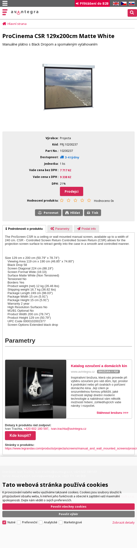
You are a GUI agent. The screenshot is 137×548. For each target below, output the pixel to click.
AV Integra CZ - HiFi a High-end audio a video (25, 12)
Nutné (12, 522)
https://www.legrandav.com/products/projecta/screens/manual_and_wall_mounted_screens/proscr (71, 448)
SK (131, 3)
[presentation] (24, 228)
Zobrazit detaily (123, 522)
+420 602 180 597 (36, 428)
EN (115, 3)
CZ (123, 3)
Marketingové (73, 522)
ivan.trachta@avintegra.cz (68, 428)
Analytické (50, 522)
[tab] (24, 229)
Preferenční (29, 522)
